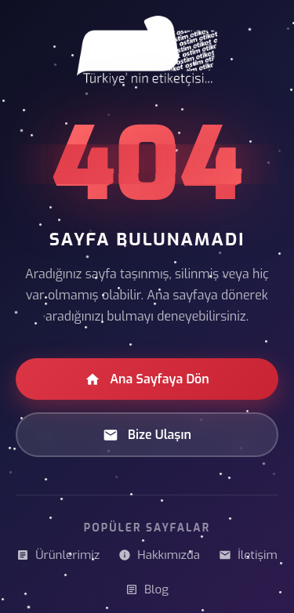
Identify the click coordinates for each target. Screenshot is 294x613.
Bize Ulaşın (147, 434)
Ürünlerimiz (58, 555)
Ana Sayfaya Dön (147, 379)
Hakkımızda (159, 555)
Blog (147, 589)
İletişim (248, 555)
